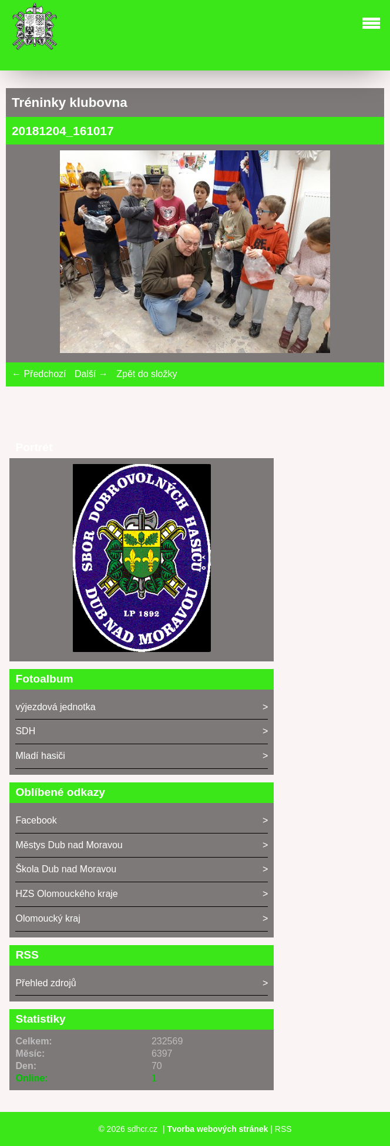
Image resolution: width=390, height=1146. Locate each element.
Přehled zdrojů (45, 983)
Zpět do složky (146, 374)
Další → (91, 374)
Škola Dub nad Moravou (65, 869)
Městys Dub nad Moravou (68, 845)
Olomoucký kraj (47, 918)
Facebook (35, 820)
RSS (283, 1129)
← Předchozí (39, 374)
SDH (25, 731)
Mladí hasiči (40, 756)
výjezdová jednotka (55, 707)
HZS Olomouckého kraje (66, 894)
